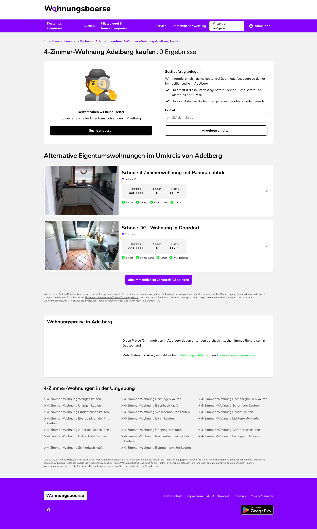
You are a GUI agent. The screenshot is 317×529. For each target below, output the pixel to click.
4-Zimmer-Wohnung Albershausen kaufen (78, 430)
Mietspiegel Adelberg (195, 355)
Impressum (195, 496)
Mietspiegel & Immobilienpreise (114, 26)
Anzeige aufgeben (220, 26)
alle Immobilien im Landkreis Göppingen (158, 280)
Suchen (89, 26)
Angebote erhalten (216, 130)
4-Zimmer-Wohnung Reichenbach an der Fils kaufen (157, 438)
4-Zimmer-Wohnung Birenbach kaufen (152, 405)
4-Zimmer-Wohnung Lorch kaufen (149, 418)
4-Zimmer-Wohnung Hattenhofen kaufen (77, 436)
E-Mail (170, 110)
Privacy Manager (262, 496)
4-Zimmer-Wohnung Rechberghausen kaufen (234, 399)
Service (160, 26)
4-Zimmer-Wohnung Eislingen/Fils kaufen (231, 436)
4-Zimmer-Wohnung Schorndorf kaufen (230, 405)
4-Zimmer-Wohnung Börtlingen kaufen (152, 399)
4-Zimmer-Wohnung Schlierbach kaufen (76, 447)
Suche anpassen (101, 130)
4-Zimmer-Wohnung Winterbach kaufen (230, 430)
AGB (210, 496)
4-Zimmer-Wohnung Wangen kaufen (74, 399)
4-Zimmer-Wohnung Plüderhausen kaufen (78, 412)
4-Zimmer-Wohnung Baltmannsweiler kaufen (157, 447)
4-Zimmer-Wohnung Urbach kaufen (227, 412)
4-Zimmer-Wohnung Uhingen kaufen (74, 405)
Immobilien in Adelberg (164, 340)
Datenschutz (173, 496)
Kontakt (223, 496)
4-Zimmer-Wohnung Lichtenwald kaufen (231, 418)
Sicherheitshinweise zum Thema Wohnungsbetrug (112, 297)
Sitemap (239, 496)
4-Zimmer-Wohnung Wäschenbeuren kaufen (157, 412)
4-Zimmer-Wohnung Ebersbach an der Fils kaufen (78, 421)
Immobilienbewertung (189, 26)
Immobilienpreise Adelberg (238, 355)
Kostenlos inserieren (54, 26)
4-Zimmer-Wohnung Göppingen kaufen (153, 430)
